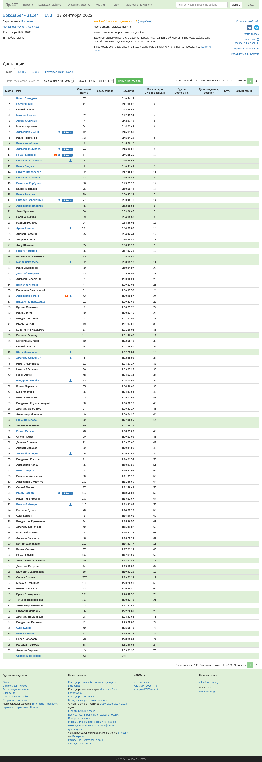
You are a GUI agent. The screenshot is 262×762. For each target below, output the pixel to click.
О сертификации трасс (81, 711)
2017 (117, 703)
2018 (110, 703)
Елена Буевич (25, 633)
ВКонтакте (38, 703)
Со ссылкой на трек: (57, 80)
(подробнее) (145, 21)
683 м (35, 72)
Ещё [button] (117, 4)
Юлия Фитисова (26, 352)
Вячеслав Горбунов (28, 183)
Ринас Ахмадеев (26, 98)
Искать (236, 4)
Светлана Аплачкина (29, 160)
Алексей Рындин (27, 453)
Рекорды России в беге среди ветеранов (92, 721)
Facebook (51, 703)
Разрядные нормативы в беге (85, 739)
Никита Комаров (26, 250)
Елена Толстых (25, 194)
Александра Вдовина (29, 205)
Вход (251, 4)
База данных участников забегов (87, 700)
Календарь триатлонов (81, 696)
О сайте (7, 682)
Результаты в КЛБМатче (245, 53)
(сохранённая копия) (247, 43)
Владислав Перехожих (30, 301)
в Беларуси (77, 736)
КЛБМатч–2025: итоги (146, 685)
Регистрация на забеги (16, 689)
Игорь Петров (25, 492)
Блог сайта (9, 692)
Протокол (252, 39)
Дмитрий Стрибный (28, 357)
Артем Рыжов (25, 228)
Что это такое (142, 682)
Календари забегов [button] (50, 4)
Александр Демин (27, 295)
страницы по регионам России (20, 707)
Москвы (104, 689)
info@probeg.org (208, 682)
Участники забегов (79, 4)
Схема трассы (251, 34)
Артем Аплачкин (26, 120)
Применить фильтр (129, 81)
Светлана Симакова (28, 177)
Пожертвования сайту (15, 696)
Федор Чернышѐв (27, 380)
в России (123, 732)
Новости (28, 4)
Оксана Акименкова (28, 655)
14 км (9, 72)
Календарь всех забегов (82, 682)
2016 (124, 703)
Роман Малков (25, 431)
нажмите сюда (207, 691)
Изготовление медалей (139, 4)
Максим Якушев (26, 115)
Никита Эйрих (25, 470)
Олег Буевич (24, 627)
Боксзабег (27, 21)
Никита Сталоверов (28, 172)
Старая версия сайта (15, 700)
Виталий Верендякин (29, 200)
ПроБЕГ (12, 5)
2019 (103, 703)
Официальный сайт (247, 21)
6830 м (22, 72)
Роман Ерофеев (26, 154)
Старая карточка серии (245, 48)
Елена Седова (25, 166)
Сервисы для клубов (15, 685)
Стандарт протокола (80, 743)
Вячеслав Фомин (27, 284)
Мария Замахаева (27, 262)
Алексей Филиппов (28, 149)
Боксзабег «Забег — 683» (29, 15)
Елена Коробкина (27, 143)
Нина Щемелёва (26, 419)
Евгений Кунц (25, 104)
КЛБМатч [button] (101, 4)
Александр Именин (28, 132)
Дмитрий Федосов (27, 273)
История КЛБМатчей (146, 689)
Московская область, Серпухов (21, 26)
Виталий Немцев (26, 504)
